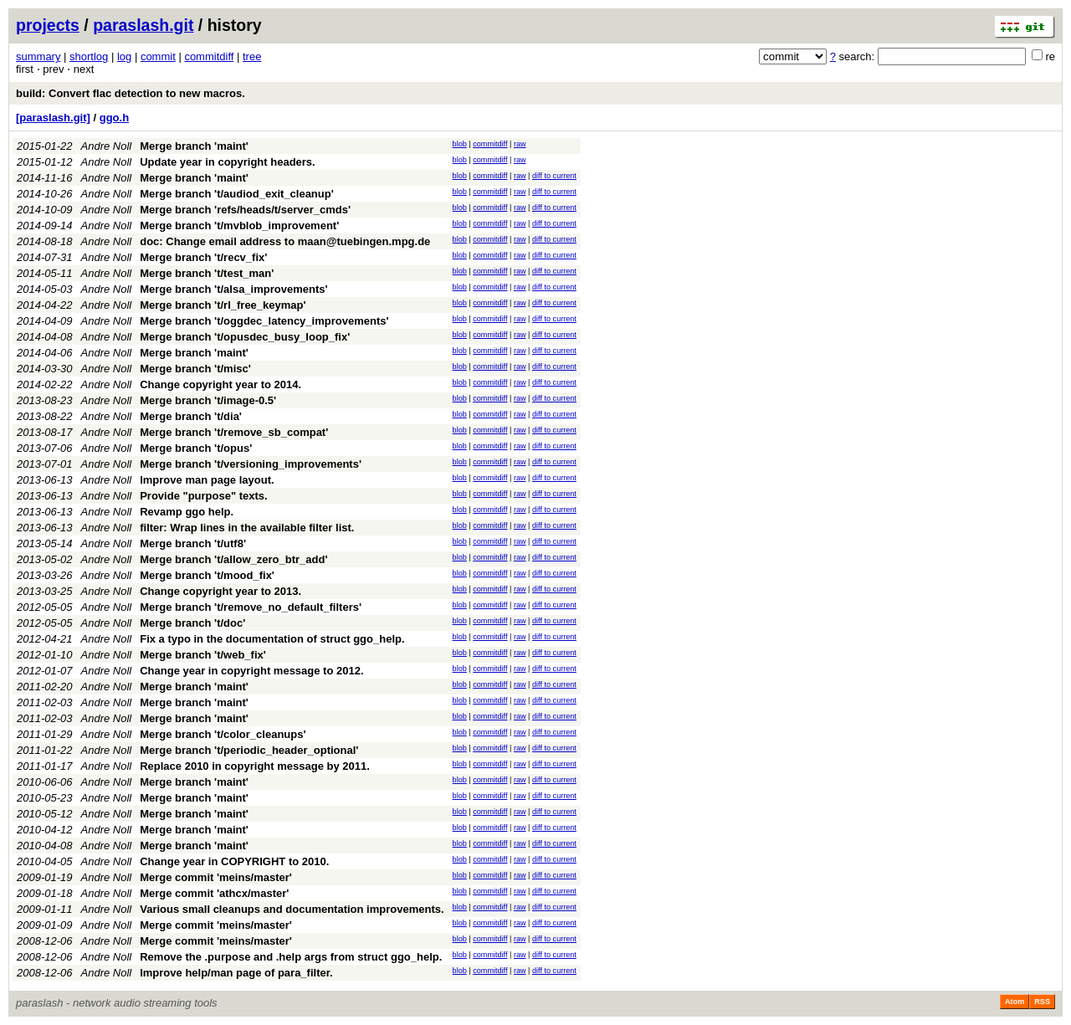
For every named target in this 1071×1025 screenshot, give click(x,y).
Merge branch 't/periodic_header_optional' (249, 750)
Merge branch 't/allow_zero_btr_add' (233, 559)
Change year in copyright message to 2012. (251, 670)
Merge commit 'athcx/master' (214, 893)
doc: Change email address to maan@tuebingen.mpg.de (285, 241)
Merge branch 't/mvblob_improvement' (239, 225)
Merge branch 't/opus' (196, 448)
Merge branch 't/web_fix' (203, 654)
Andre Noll (106, 146)
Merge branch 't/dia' (191, 416)
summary (38, 56)
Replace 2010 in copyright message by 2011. (255, 766)
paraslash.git (143, 25)
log (124, 56)
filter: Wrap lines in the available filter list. (247, 527)
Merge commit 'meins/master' (216, 877)
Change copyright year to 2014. (220, 384)
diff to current (554, 176)
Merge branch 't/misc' (195, 368)
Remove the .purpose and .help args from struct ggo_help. (291, 957)
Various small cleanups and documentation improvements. (291, 909)
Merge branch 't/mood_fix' (207, 575)
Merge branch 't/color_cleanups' (222, 734)
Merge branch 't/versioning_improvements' (250, 464)
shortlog (88, 56)
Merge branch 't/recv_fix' (203, 257)
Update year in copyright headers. (227, 162)
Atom (1014, 1001)
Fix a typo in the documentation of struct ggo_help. (272, 639)
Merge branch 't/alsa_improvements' (233, 289)
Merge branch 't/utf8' (193, 543)
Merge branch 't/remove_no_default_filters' (250, 607)
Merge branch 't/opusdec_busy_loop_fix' (245, 337)
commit (158, 56)
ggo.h (114, 117)
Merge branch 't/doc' (192, 623)
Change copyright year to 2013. (220, 591)
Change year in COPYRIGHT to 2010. (234, 861)
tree (252, 56)
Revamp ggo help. (186, 511)
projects (47, 25)
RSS (1042, 1001)
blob (460, 144)
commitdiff (208, 56)
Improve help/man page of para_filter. (236, 972)
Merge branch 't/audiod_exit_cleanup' (237, 193)
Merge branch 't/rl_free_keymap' (222, 305)
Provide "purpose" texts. (203, 495)
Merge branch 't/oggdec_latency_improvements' (264, 321)
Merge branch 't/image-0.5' (208, 400)
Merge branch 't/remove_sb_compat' (234, 432)
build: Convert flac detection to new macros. (130, 93)
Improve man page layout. (207, 480)
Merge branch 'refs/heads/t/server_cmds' (245, 209)
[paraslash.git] (53, 117)
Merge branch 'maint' (194, 146)
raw (520, 144)
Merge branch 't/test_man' (207, 273)
